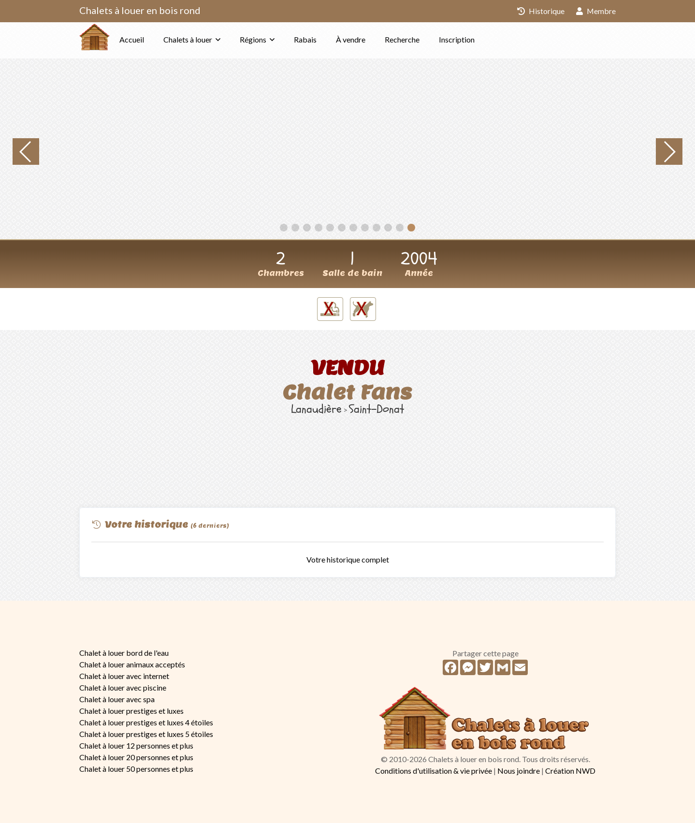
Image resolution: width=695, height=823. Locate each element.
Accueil (151, 39)
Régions (272, 39)
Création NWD (570, 770)
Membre (596, 10)
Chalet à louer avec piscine (122, 687)
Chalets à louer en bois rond (140, 10)
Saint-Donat (376, 409)
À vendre (370, 39)
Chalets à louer (207, 39)
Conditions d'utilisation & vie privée (433, 770)
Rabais (324, 39)
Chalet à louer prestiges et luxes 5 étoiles (146, 733)
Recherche (421, 39)
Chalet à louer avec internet (124, 675)
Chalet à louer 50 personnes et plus (136, 768)
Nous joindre (518, 770)
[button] (284, 227)
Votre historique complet (347, 559)
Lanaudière (316, 409)
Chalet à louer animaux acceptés (132, 664)
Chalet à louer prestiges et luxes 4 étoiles (146, 722)
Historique (540, 10)
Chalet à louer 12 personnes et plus (136, 745)
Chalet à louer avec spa (117, 699)
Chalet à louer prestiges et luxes (131, 710)
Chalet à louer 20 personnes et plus (136, 757)
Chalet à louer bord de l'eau (124, 652)
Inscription (476, 39)
